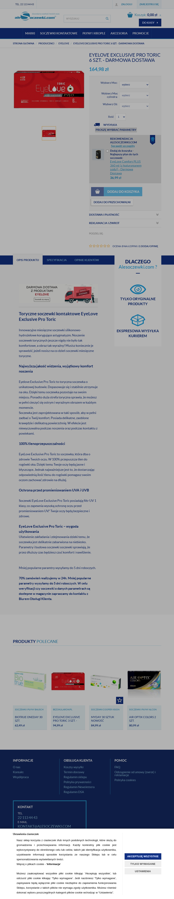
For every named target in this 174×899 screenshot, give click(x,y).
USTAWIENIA (143, 871)
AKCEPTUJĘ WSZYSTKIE (143, 856)
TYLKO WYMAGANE (142, 863)
